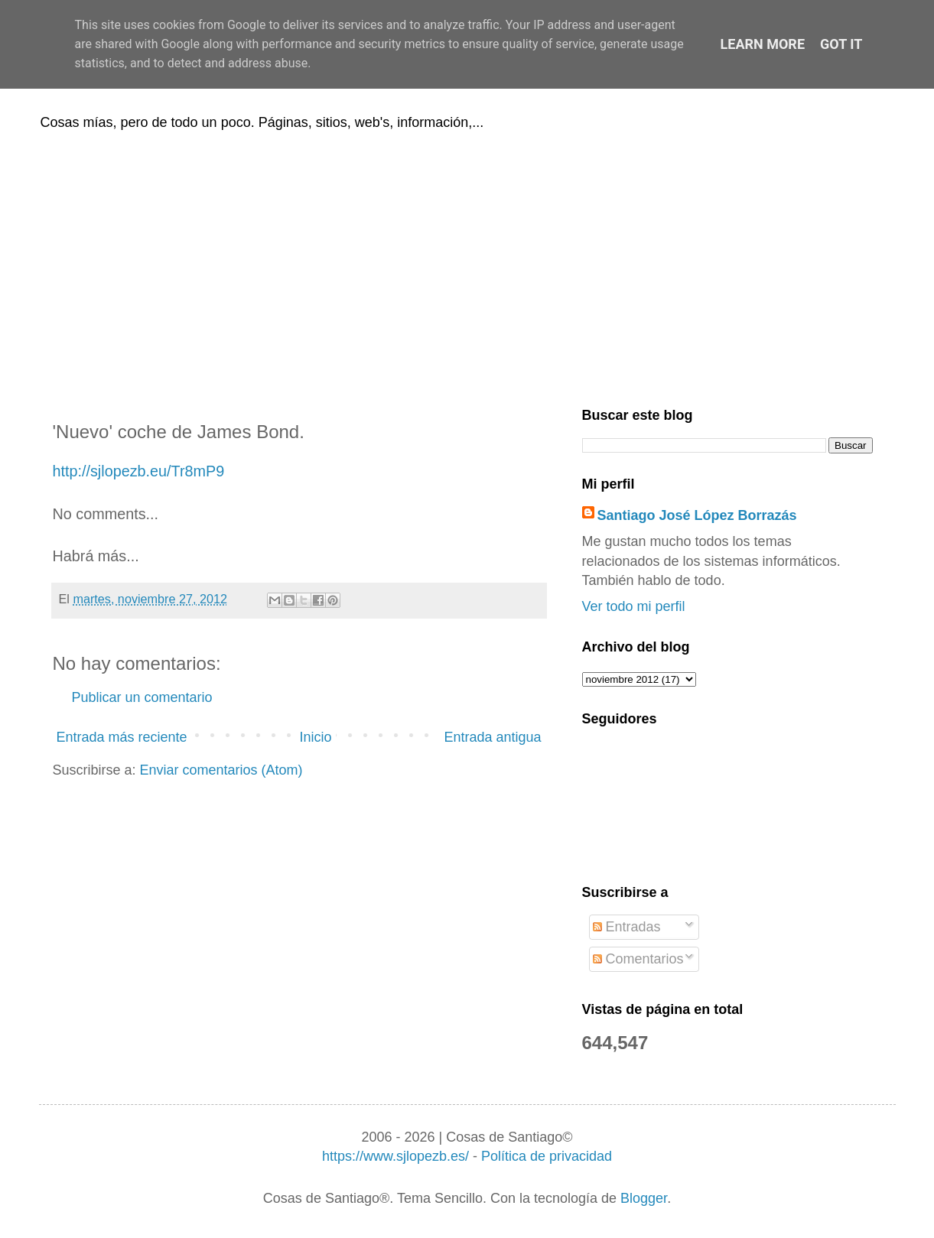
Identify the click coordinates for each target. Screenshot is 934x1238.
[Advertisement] (467, 266)
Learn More (763, 44)
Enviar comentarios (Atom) (221, 770)
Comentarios (638, 959)
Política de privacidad (546, 1156)
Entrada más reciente (122, 737)
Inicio (315, 737)
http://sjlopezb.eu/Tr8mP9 (139, 471)
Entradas (627, 926)
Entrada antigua (492, 737)
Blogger (643, 1198)
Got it (841, 44)
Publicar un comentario (142, 697)
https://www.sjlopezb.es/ (395, 1156)
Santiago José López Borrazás (697, 515)
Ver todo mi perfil (633, 606)
